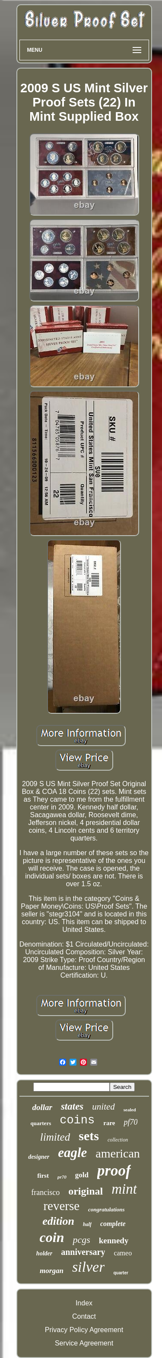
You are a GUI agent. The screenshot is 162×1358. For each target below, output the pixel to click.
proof (114, 1170)
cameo (123, 1253)
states (72, 1106)
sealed (130, 1109)
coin (52, 1237)
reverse (61, 1206)
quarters (41, 1123)
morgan (52, 1271)
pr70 (62, 1176)
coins (77, 1120)
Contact (84, 1316)
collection (118, 1140)
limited (55, 1137)
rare (109, 1123)
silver (88, 1267)
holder (44, 1253)
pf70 (130, 1122)
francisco (45, 1192)
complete (113, 1223)
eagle (72, 1152)
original (85, 1191)
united (103, 1106)
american (117, 1153)
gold (82, 1175)
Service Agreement (84, 1343)
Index (84, 1303)
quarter (120, 1272)
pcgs (81, 1239)
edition (58, 1221)
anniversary (83, 1252)
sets (89, 1136)
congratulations (106, 1209)
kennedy (114, 1240)
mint (124, 1189)
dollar (42, 1107)
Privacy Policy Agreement (84, 1329)
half (87, 1224)
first (43, 1175)
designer (38, 1157)
